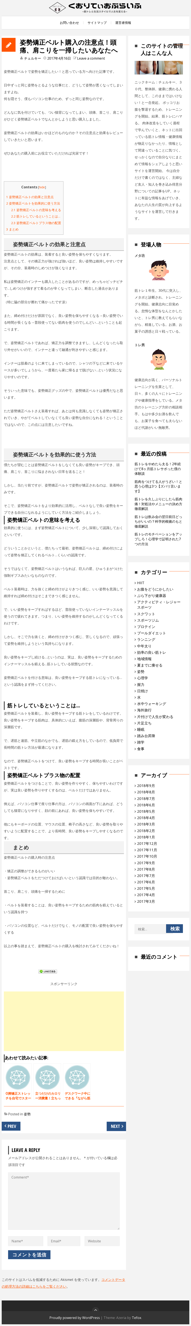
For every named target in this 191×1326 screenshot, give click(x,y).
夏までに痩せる (149, 665)
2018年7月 (146, 798)
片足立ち (144, 723)
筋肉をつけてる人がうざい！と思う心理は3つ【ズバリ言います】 (158, 486)
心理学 (142, 677)
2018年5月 (146, 811)
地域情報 (144, 658)
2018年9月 (146, 785)
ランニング (146, 639)
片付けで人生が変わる (155, 716)
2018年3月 (146, 824)
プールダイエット (151, 633)
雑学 (140, 742)
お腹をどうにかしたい (155, 589)
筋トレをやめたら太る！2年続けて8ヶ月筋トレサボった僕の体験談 (158, 469)
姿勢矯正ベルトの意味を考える (36, 210)
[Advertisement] (64, 1021)
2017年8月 (146, 869)
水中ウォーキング (151, 703)
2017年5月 (146, 888)
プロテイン (146, 626)
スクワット (146, 613)
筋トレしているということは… (35, 216)
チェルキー (32, 58)
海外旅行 (144, 710)
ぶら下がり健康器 (151, 595)
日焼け (142, 690)
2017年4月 (146, 894)
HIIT (140, 582)
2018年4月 (146, 817)
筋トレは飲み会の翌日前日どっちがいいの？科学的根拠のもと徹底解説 (158, 521)
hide (42, 187)
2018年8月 (146, 792)
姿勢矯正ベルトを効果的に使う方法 (33, 203)
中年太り (144, 646)
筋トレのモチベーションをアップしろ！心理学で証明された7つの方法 (158, 539)
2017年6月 (146, 882)
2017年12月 (147, 843)
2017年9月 (146, 862)
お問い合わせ (69, 22)
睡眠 (140, 729)
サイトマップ (97, 22)
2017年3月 (146, 901)
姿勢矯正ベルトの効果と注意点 (30, 197)
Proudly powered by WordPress (74, 1317)
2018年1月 (146, 837)
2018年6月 (146, 804)
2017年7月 (146, 875)
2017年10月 (147, 856)
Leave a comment (91, 58)
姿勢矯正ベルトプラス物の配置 (36, 223)
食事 (140, 748)
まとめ (12, 229)
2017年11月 (147, 849)
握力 (140, 684)
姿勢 (27, 1114)
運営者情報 (123, 22)
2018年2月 (146, 830)
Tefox (136, 1317)
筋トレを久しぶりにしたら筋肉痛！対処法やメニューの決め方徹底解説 (158, 504)
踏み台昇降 (146, 735)
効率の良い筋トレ (151, 652)
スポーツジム (148, 620)
